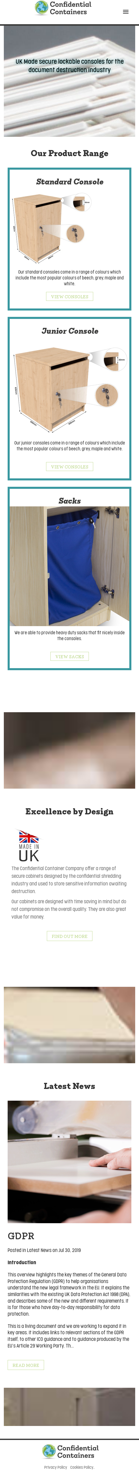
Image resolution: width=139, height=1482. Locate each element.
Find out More (70, 936)
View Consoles (69, 296)
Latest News (39, 1250)
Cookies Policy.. (82, 1467)
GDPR (21, 1235)
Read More (25, 1365)
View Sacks (69, 656)
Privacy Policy (55, 1467)
